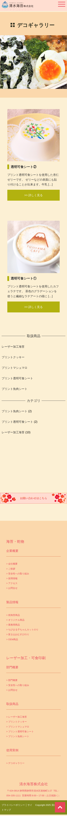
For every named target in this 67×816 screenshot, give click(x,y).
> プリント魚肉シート (17, 736)
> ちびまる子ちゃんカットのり (22, 629)
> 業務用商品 (13, 624)
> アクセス (12, 583)
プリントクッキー (13, 357)
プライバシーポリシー (13, 805)
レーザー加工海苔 (13, 346)
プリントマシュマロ (14, 367)
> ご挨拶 (10, 568)
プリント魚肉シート (14, 388)
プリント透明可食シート (17, 378)
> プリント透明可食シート (20, 731)
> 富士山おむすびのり (17, 634)
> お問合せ (12, 588)
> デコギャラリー (15, 763)
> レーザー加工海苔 (16, 716)
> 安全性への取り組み (17, 573)
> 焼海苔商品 (13, 615)
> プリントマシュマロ (17, 726)
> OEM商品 (12, 639)
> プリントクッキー (16, 721)
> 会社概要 (12, 563)
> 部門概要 (12, 680)
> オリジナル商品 (15, 620)
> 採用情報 (12, 578)
